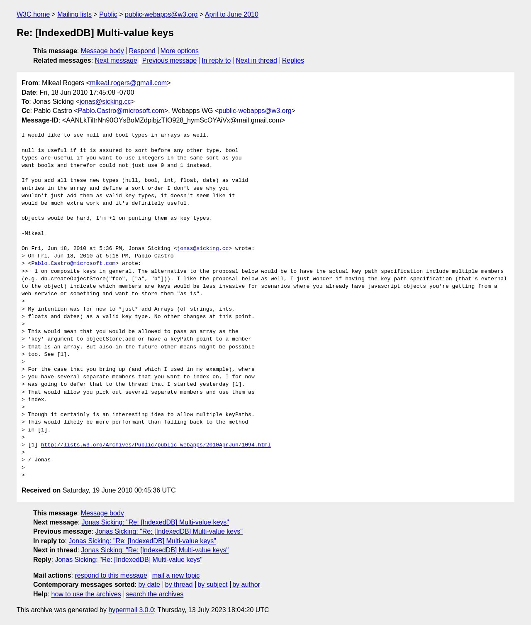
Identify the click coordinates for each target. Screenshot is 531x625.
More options (180, 50)
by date (149, 584)
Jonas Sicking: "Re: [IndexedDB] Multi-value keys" (155, 522)
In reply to (216, 60)
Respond (142, 50)
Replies (293, 60)
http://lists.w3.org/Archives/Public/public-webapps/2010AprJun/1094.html (156, 445)
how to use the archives (86, 594)
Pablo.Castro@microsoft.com (121, 110)
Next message (116, 60)
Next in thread (256, 60)
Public (108, 14)
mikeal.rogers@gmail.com (128, 82)
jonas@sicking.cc (105, 101)
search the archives (155, 594)
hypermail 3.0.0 (130, 609)
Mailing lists (74, 14)
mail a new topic (176, 575)
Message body (102, 50)
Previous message (169, 60)
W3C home (33, 14)
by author (246, 584)
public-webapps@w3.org (161, 14)
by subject (212, 584)
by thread (179, 584)
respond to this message (111, 575)
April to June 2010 (231, 14)
